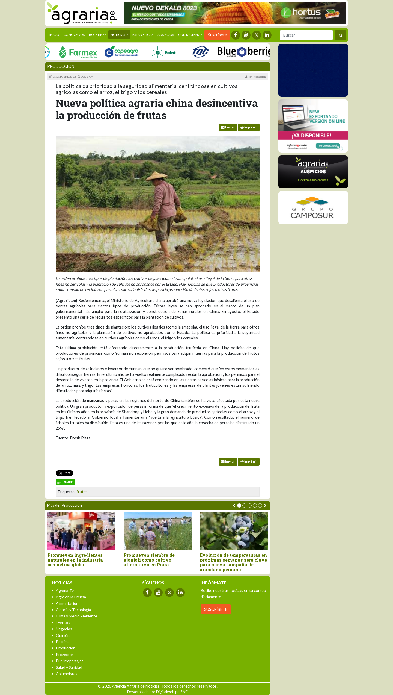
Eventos (63, 622)
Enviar (228, 127)
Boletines (97, 35)
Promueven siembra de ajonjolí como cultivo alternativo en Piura (149, 560)
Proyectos (65, 654)
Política (62, 641)
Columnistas (66, 673)
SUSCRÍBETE (215, 609)
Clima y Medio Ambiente (76, 616)
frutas (81, 491)
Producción (60, 66)
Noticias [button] (118, 35)
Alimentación (67, 603)
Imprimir (248, 127)
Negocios (64, 628)
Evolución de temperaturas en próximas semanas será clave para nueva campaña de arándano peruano (233, 562)
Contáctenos (190, 35)
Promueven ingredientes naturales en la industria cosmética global (75, 560)
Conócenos (74, 35)
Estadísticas (142, 35)
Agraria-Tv (65, 590)
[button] (239, 505)
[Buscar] (306, 35)
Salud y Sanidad (69, 667)
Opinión (63, 635)
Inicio (55, 34)
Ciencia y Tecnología (73, 609)
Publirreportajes (70, 660)
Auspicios (165, 35)
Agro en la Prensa (71, 596)
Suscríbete (217, 35)
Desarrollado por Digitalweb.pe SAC (157, 691)
